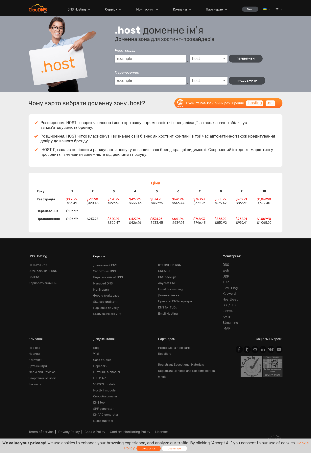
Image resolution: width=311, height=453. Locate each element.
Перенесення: (127, 72)
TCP (226, 282)
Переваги (100, 365)
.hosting (254, 103)
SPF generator (103, 405)
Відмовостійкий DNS (109, 276)
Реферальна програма (175, 348)
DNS (226, 265)
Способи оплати (105, 394)
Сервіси (109, 9)
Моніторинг (143, 9)
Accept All (149, 448)
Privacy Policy (67, 428)
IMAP (226, 328)
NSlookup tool (103, 417)
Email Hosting (168, 311)
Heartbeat (230, 299)
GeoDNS (35, 276)
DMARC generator (106, 411)
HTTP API (100, 377)
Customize (174, 448)
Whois (162, 375)
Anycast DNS (168, 282)
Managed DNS (103, 282)
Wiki (96, 353)
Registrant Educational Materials (182, 364)
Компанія (178, 9)
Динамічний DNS (106, 265)
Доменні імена (169, 294)
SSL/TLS (229, 305)
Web (226, 270)
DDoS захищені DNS (44, 270)
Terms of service (41, 428)
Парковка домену (106, 305)
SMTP (227, 317)
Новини (34, 353)
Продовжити (247, 80)
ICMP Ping (230, 288)
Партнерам (212, 9)
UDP (226, 276)
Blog (96, 348)
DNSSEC (164, 270)
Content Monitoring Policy (126, 428)
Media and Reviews (43, 371)
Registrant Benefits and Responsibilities (187, 370)
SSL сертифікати (106, 299)
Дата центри (38, 365)
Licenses (157, 428)
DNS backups (168, 276)
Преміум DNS (39, 265)
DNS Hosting (75, 9)
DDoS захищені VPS (108, 311)
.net (270, 103)
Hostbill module (104, 388)
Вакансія (35, 382)
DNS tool (99, 400)
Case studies (102, 359)
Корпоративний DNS (44, 282)
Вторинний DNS (170, 265)
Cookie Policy (93, 428)
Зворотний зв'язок (43, 377)
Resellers (164, 353)
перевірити (246, 58)
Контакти (36, 359)
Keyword (229, 294)
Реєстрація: (125, 50)
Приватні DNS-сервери (176, 299)
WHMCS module (105, 382)
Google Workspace (106, 294)
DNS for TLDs (168, 305)
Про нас (35, 348)
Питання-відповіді (107, 371)
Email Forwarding (171, 288)
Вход (249, 9)
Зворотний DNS (105, 270)
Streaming (230, 323)
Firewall (228, 311)
